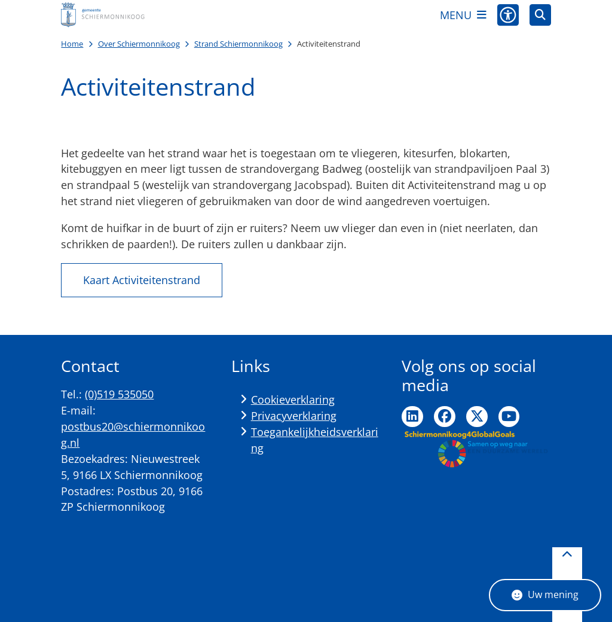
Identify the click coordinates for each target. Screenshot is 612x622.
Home (72, 43)
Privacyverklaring (293, 415)
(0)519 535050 (119, 394)
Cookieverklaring (293, 399)
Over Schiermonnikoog (139, 43)
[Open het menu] (463, 15)
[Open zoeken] (540, 15)
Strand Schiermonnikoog (238, 43)
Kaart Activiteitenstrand (141, 280)
